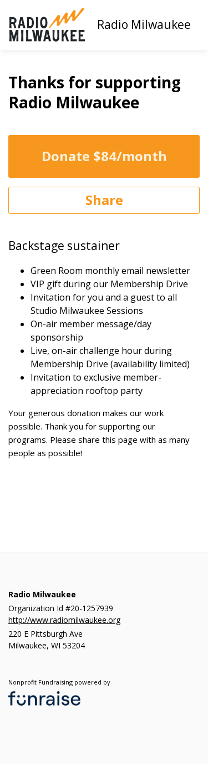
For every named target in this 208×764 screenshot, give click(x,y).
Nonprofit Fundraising (40, 682)
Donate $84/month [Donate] (104, 156)
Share (104, 200)
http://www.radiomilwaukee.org (64, 620)
